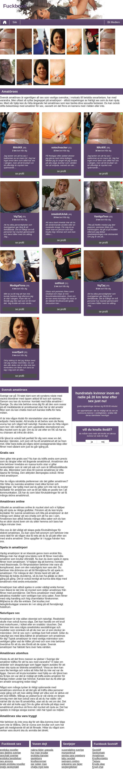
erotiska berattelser (10, 758)
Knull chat (97, 767)
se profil (19, 173)
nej (102, 442)
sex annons (6, 761)
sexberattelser (69, 767)
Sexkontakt (98, 752)
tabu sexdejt (68, 758)
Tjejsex (96, 761)
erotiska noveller (9, 750)
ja (92, 442)
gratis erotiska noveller (12, 764)
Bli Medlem (113, 22)
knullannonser (38, 761)
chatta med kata (40, 767)
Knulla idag (98, 764)
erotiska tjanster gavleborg (39, 757)
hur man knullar (39, 752)
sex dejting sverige (10, 752)
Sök (15, 22)
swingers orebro (70, 761)
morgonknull (68, 752)
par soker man (39, 764)
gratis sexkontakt (9, 767)
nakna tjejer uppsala (42, 750)
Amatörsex (98, 755)
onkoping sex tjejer (72, 764)
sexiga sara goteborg (73, 755)
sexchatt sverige (9, 755)
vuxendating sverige (73, 750)
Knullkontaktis (100, 758)
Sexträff (96, 750)
